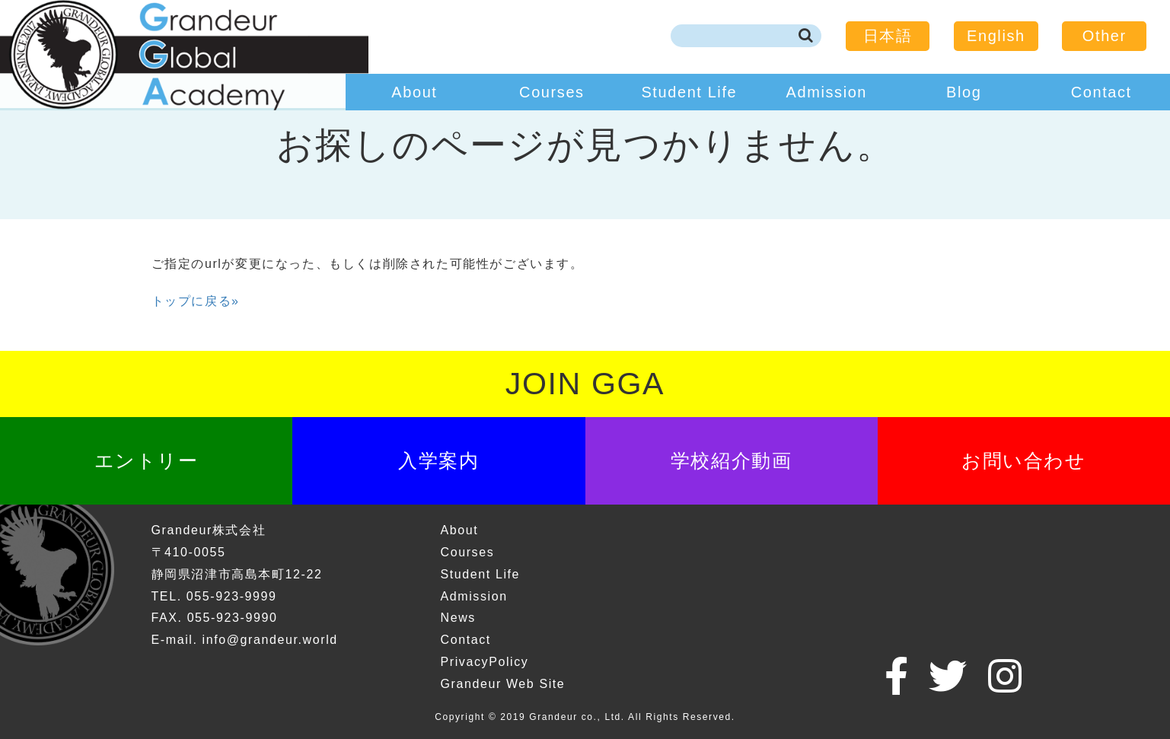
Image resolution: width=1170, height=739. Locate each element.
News (457, 617)
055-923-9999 (231, 596)
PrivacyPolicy (484, 661)
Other (1104, 35)
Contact (1101, 92)
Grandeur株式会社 (208, 530)
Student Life (689, 92)
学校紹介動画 (731, 460)
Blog (963, 92)
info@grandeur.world (270, 639)
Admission (827, 92)
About (414, 92)
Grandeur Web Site (502, 683)
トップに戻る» (195, 301)
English (996, 35)
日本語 (888, 35)
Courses (552, 92)
